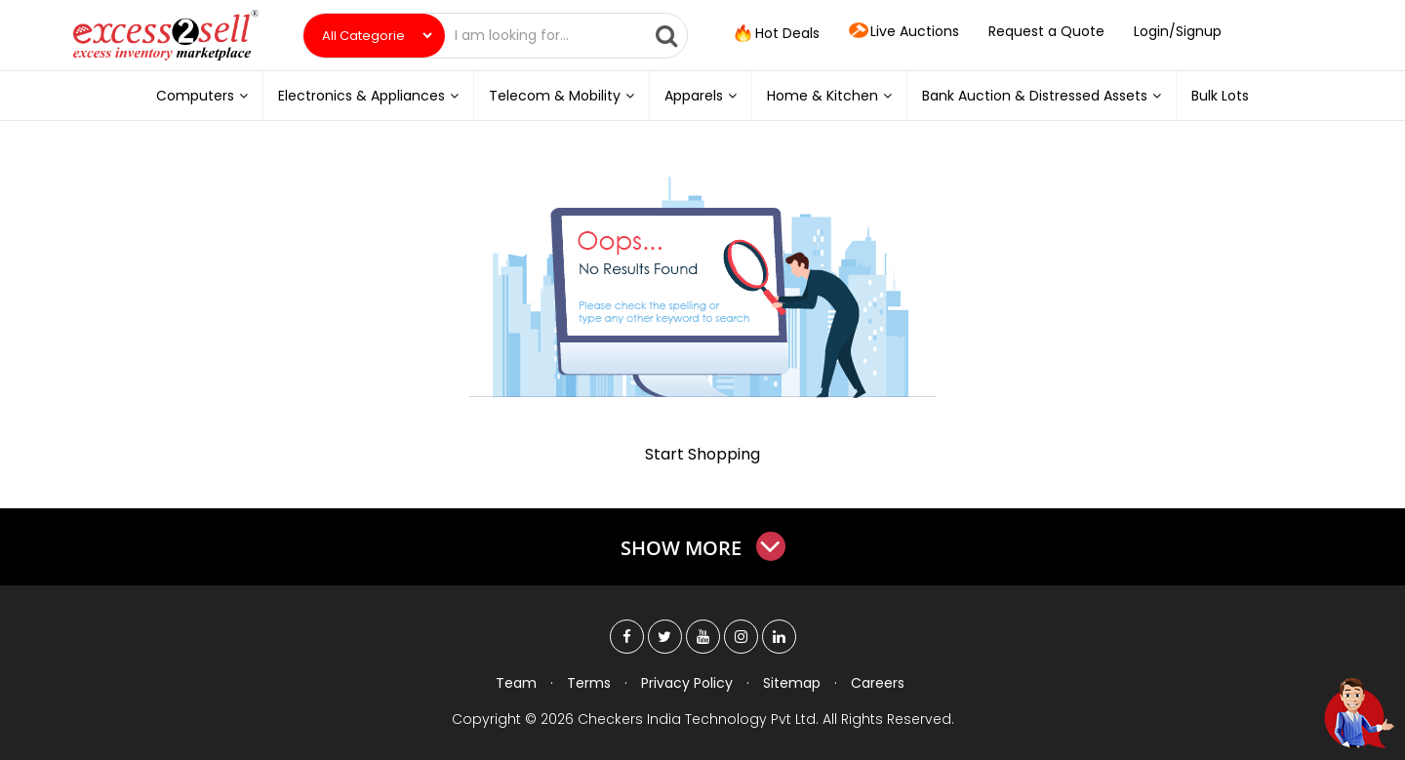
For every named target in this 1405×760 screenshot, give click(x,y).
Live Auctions (904, 32)
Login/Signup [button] (1178, 31)
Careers (877, 683)
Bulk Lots (1220, 95)
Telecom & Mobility (561, 95)
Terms (589, 683)
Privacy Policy (687, 683)
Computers (202, 95)
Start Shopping (702, 454)
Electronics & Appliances (368, 95)
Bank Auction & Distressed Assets (1041, 95)
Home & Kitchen (829, 95)
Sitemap (792, 683)
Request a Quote (1046, 31)
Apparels (700, 95)
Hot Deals (776, 34)
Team (516, 683)
